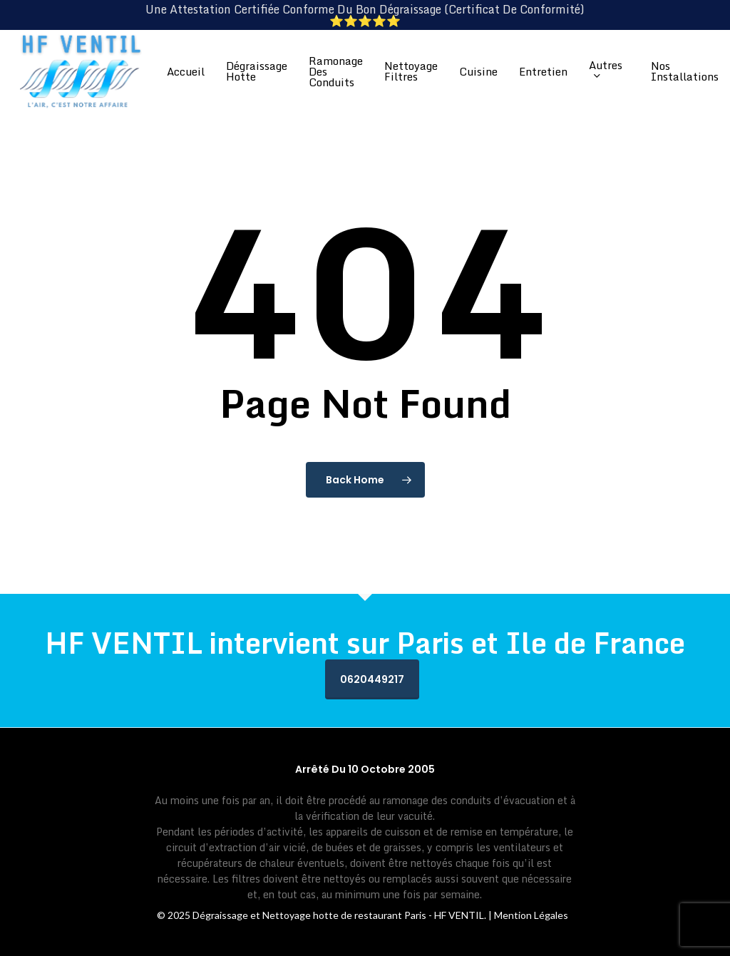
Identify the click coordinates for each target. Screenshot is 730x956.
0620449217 (372, 679)
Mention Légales (531, 915)
